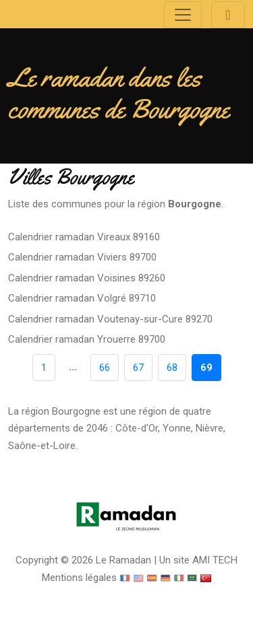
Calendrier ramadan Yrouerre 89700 (86, 339)
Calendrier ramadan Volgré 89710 (82, 298)
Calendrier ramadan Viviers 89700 (82, 257)
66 (104, 367)
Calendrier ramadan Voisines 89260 (86, 278)
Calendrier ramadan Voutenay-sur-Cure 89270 (110, 319)
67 (138, 367)
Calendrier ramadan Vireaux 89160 (84, 237)
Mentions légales (79, 578)
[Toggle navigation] (183, 14)
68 (172, 367)
